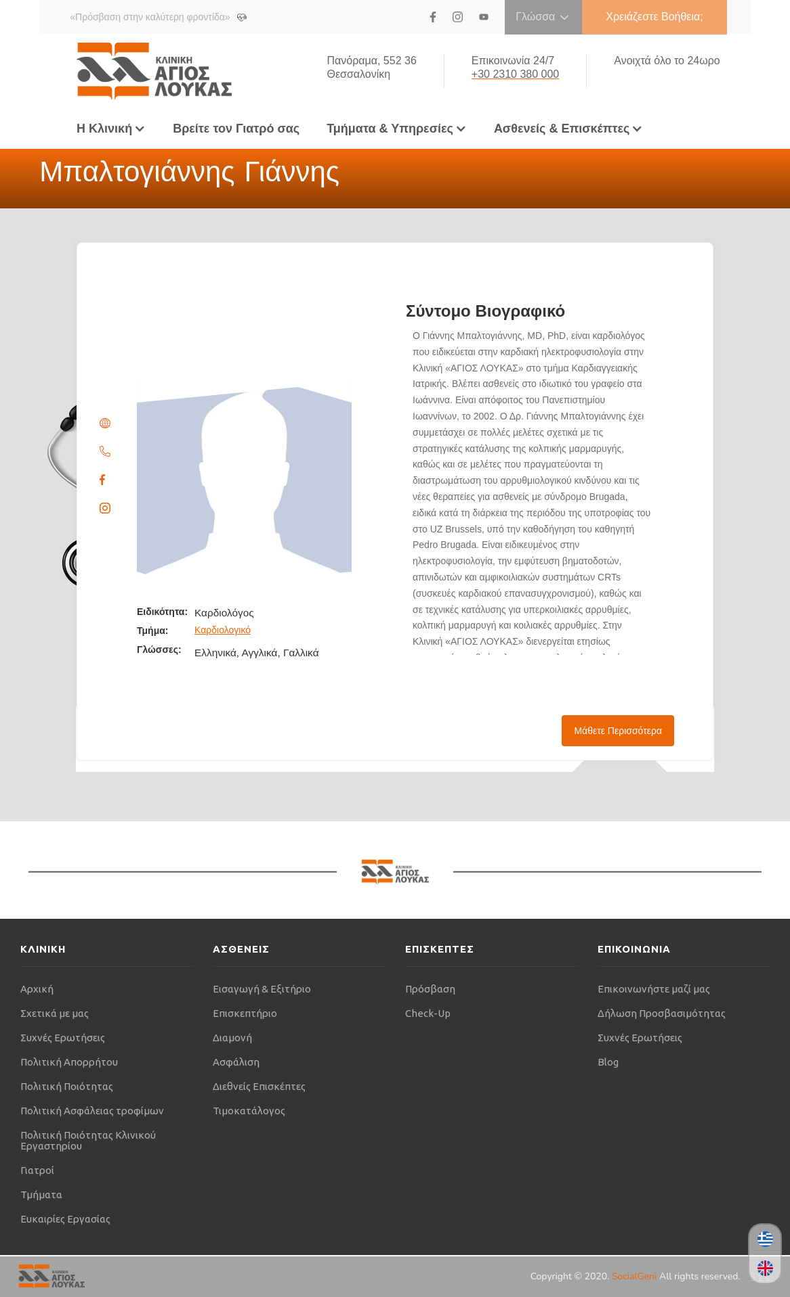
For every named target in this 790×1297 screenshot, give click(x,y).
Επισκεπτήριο (245, 1013)
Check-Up (428, 1013)
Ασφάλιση (236, 1062)
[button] (111, 128)
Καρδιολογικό (222, 629)
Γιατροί (37, 1170)
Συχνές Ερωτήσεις (62, 1037)
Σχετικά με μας (54, 1013)
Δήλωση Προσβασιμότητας (662, 1013)
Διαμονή (232, 1037)
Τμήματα (41, 1194)
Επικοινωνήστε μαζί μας (654, 989)
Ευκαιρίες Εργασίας (65, 1219)
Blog (608, 1062)
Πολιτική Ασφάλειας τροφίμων (92, 1110)
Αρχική (37, 989)
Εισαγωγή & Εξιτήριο (262, 989)
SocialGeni (635, 1276)
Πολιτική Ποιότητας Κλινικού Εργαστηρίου (88, 1140)
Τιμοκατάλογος (249, 1110)
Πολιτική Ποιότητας (66, 1086)
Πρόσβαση (430, 989)
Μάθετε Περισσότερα (618, 730)
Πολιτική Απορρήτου (69, 1062)
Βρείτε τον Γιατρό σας (236, 128)
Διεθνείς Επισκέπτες (259, 1086)
